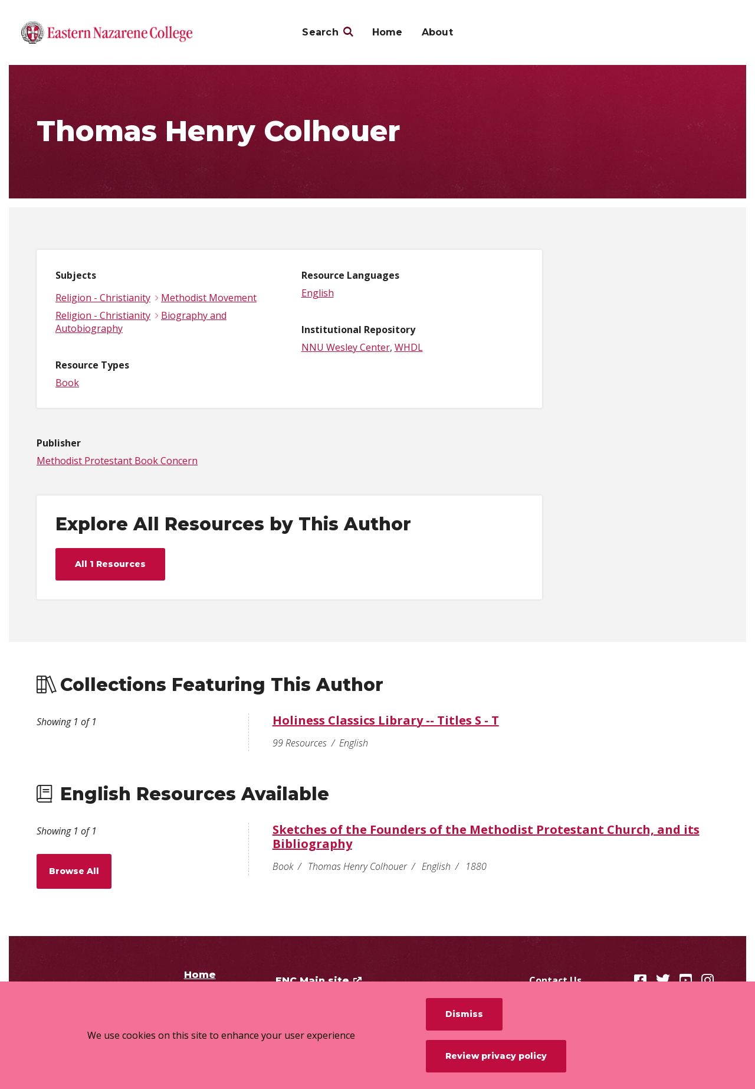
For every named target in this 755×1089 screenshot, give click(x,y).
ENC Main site (312, 980)
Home (387, 32)
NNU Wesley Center (345, 347)
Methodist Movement (209, 297)
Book (67, 382)
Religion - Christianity (102, 297)
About (437, 32)
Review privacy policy (496, 1056)
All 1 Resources (110, 564)
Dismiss (464, 1014)
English (317, 292)
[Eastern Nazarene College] (106, 32)
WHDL (409, 347)
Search (320, 32)
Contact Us (555, 980)
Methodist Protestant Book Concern (117, 460)
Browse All (74, 871)
